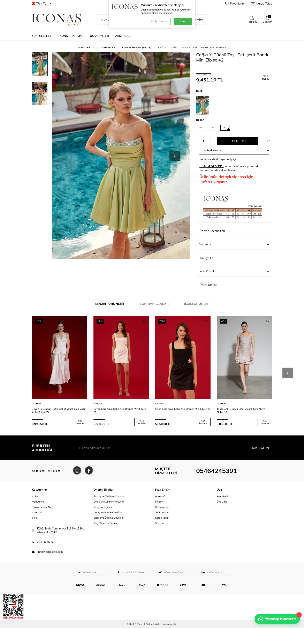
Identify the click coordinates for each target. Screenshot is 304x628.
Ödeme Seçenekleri (234, 231)
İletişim (159, 501)
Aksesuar (123, 36)
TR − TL (41, 3)
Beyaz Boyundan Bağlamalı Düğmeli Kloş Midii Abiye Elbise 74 (58, 410)
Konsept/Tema (71, 36)
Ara (198, 19)
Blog (34, 517)
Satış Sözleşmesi (103, 506)
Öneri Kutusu (234, 285)
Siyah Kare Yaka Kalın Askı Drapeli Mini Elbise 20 (183, 408)
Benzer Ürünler (109, 304)
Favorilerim (235, 3)
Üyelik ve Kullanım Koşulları (108, 501)
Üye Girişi (222, 501)
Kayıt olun (260, 448)
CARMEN (36, 403)
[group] (121, 155)
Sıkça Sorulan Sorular (105, 523)
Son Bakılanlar (154, 304)
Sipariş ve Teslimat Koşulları (109, 496)
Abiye (35, 496)
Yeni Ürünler (162, 512)
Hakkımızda (162, 506)
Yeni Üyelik (223, 496)
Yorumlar (234, 244)
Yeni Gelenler (43, 36)
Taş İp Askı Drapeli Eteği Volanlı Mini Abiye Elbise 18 (241, 410)
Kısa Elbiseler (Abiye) (136, 47)
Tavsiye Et (234, 258)
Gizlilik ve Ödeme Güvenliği (108, 517)
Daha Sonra (159, 21)
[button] (174, 156)
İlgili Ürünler (197, 304)
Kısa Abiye (38, 501)
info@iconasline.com (50, 551)
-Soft (131, 624)
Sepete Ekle (237, 141)
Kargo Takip (261, 3)
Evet (183, 21)
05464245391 (216, 471)
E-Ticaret (140, 624)
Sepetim (159, 523)
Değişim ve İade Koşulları (107, 512)
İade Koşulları (234, 271)
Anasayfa (83, 47)
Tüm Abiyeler (98, 36)
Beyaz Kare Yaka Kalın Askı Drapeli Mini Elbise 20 (119, 410)
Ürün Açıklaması (234, 150)
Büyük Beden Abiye (43, 506)
